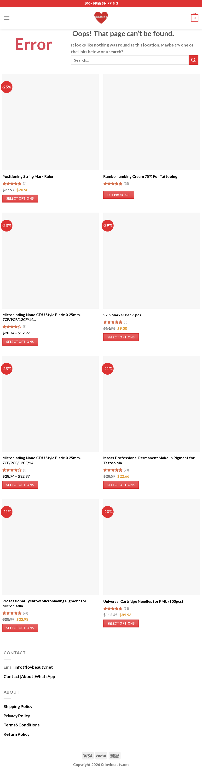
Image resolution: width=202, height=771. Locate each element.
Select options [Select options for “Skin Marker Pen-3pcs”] (121, 337)
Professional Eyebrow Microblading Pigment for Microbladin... (44, 603)
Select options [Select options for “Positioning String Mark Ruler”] (20, 198)
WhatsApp (45, 676)
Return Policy (16, 734)
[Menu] (7, 18)
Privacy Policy (17, 715)
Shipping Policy (18, 706)
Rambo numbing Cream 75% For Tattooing (140, 176)
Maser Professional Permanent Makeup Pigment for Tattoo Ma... (149, 460)
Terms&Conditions (22, 724)
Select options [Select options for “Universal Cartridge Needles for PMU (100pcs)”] (121, 623)
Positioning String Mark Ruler (27, 176)
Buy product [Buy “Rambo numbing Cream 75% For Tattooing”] (118, 195)
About (27, 676)
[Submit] (193, 60)
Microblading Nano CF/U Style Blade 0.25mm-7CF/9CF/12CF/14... (41, 317)
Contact (12, 676)
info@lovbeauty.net (34, 667)
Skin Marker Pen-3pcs (122, 315)
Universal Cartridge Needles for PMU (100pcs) (143, 601)
